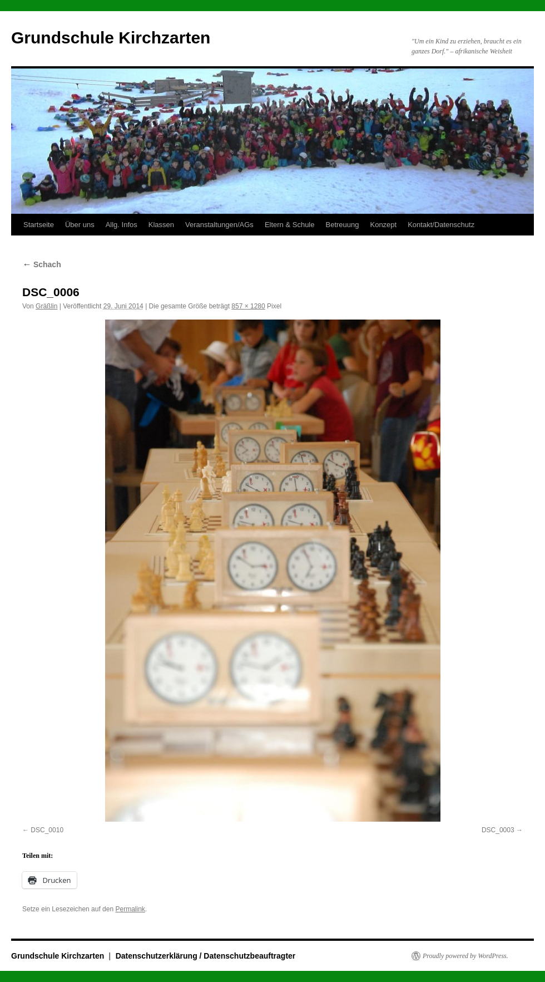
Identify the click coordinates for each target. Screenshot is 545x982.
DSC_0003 (498, 830)
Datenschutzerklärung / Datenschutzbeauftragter (206, 955)
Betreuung (342, 224)
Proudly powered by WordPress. (465, 956)
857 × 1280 (248, 306)
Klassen (161, 224)
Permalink (130, 909)
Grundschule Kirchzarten (110, 37)
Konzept (383, 224)
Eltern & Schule (290, 224)
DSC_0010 (47, 830)
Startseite (38, 224)
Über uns (80, 224)
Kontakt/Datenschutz (441, 224)
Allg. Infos (121, 224)
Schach (41, 264)
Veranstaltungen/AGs (219, 224)
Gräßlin (46, 306)
